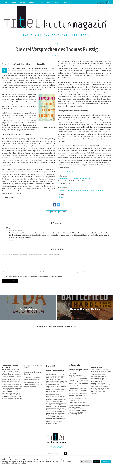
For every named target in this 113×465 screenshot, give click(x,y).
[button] (65, 453)
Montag (5, 2)
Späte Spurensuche (96, 367)
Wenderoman (62, 211)
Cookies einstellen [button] (86, 461)
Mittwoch (22, 2)
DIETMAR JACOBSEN (66, 172)
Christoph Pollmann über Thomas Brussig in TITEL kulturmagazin (81, 190)
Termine (62, 197)
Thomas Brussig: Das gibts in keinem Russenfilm (74, 178)
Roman (56, 43)
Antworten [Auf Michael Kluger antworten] (11, 240)
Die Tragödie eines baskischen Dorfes (33, 366)
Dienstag (13, 2)
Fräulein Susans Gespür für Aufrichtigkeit (10, 366)
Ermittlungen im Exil (74, 365)
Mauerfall (54, 211)
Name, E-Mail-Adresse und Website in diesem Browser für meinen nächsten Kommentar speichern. (33, 276)
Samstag (49, 2)
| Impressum (67, 2)
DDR (48, 211)
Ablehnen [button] (96, 461)
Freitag (41, 2)
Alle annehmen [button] (106, 461)
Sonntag (57, 2)
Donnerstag (32, 2)
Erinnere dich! (50, 366)
